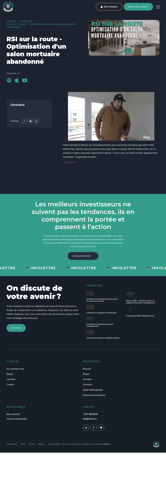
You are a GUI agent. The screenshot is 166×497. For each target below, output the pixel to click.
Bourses (87, 369)
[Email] (30, 121)
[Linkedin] (36, 121)
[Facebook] (24, 121)
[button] (158, 6)
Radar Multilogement (93, 390)
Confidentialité (11, 444)
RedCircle (74, 162)
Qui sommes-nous (15, 369)
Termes (23, 444)
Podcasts (87, 384)
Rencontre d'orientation (94, 395)
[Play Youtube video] (111, 116)
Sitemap (41, 444)
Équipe (9, 374)
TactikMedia (105, 444)
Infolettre (87, 379)
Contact (10, 384)
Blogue (86, 374)
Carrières (10, 379)
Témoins (32, 444)
